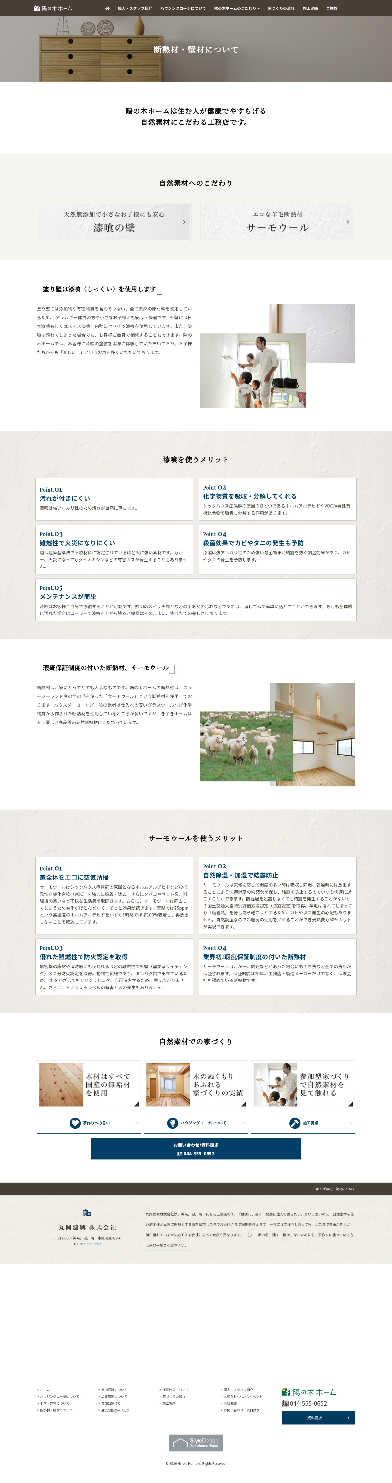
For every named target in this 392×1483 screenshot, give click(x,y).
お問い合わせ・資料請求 (242, 1410)
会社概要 (230, 1403)
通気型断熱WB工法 (115, 1410)
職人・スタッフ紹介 (135, 8)
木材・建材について (54, 1403)
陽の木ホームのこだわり (237, 8)
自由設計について (114, 1389)
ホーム (45, 1389)
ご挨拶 (332, 8)
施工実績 (310, 8)
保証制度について (176, 1389)
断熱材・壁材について (56, 1410)
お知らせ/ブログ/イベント (243, 1396)
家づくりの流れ (281, 8)
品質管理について (114, 1396)
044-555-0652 (90, 1243)
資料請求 (328, 1417)
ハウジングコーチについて (183, 8)
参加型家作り (111, 1403)
